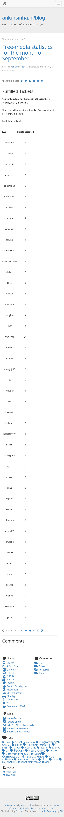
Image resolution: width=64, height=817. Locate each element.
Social (54, 759)
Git (6, 750)
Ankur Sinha (27, 805)
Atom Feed (9, 772)
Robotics (24, 762)
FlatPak (15, 747)
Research (41, 669)
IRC (14, 762)
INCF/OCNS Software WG (18, 725)
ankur (15, 66)
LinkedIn (9, 669)
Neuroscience (28, 742)
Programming (47, 742)
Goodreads (10, 699)
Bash (16, 742)
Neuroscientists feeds (16, 731)
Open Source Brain (26, 759)
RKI (61, 811)
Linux (43, 759)
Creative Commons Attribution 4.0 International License (34, 807)
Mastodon (10, 689)
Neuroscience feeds (15, 728)
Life (38, 663)
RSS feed (8, 775)
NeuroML (29, 747)
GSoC (26, 753)
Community (11, 753)
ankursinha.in (11, 805)
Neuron (43, 747)
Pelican (36, 762)
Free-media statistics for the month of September (27, 52)
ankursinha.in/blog (23, 18)
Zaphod (54, 747)
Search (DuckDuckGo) (10, 664)
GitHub (8, 673)
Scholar (8, 679)
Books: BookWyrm (14, 686)
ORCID (8, 676)
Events (36, 753)
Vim (45, 762)
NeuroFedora (11, 718)
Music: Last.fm (12, 693)
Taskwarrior (43, 744)
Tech (23, 66)
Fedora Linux (11, 721)
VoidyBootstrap (49, 811)
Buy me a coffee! (13, 706)
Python (52, 750)
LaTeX (17, 744)
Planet (29, 744)
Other (39, 666)
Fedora (8, 683)
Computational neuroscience (23, 755)
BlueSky (8, 696)
